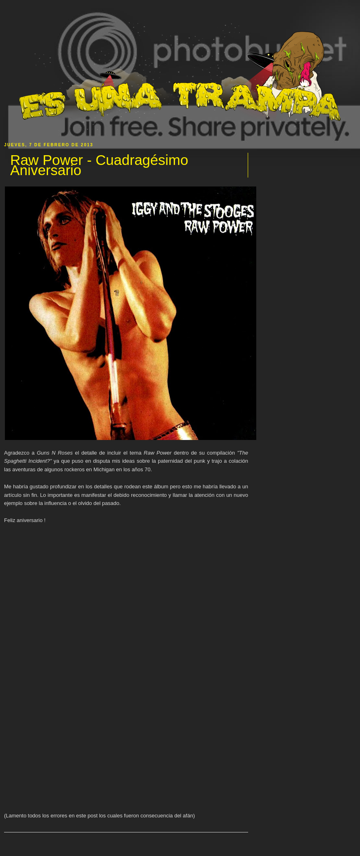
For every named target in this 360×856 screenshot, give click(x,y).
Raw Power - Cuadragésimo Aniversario (99, 165)
